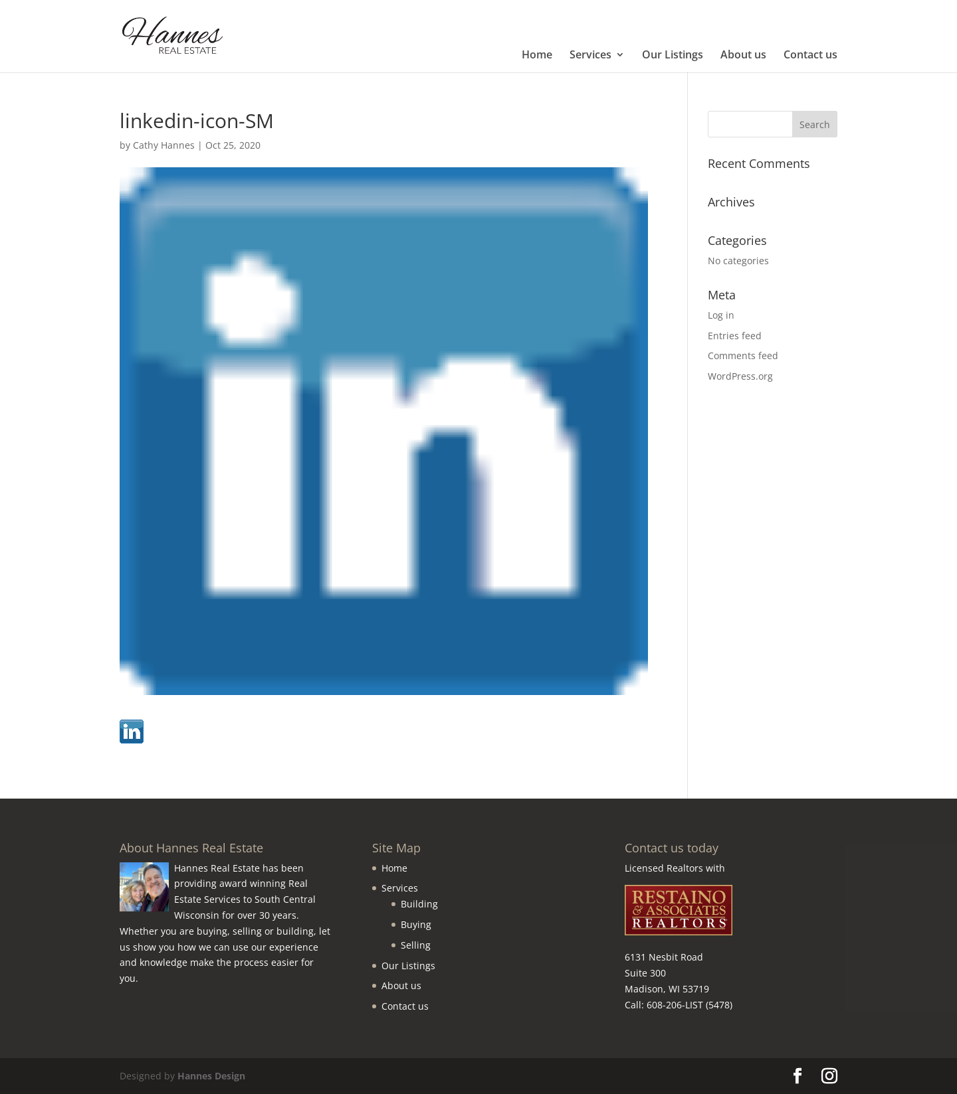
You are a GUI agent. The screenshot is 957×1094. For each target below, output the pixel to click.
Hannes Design (211, 1075)
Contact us (810, 56)
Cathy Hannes (164, 145)
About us (743, 56)
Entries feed (735, 335)
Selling (416, 945)
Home (537, 56)
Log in (721, 315)
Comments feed (743, 355)
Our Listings (672, 56)
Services (590, 56)
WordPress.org (740, 376)
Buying (416, 924)
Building (419, 904)
